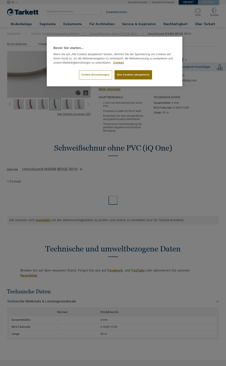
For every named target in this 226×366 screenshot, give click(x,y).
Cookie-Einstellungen (95, 74)
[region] (114, 62)
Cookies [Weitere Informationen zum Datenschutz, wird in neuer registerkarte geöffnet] (118, 62)
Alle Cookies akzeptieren (133, 74)
